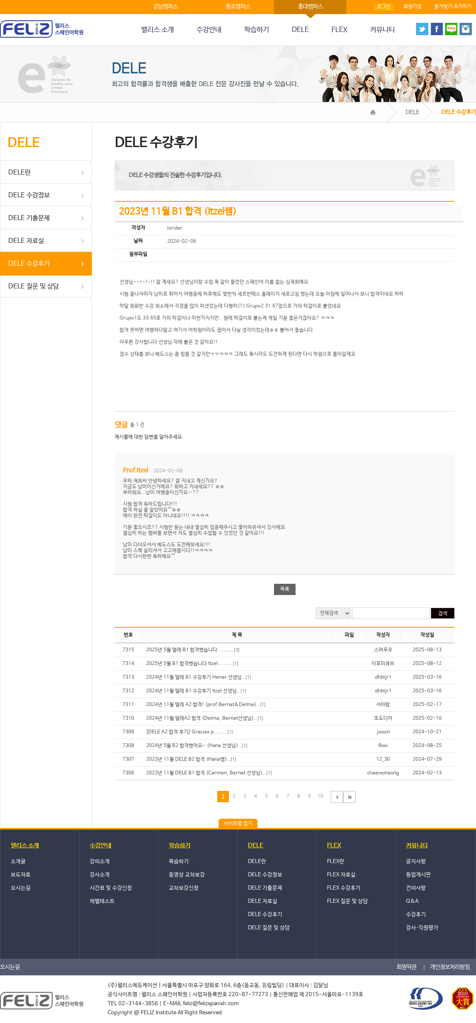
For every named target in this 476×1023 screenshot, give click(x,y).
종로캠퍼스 (238, 6)
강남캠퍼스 (165, 6)
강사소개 (100, 875)
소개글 (18, 862)
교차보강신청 (184, 888)
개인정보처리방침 (450, 967)
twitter (422, 29)
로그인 (384, 7)
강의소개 (100, 862)
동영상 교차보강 (187, 875)
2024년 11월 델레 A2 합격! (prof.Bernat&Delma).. (206, 705)
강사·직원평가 (422, 928)
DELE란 (19, 173)
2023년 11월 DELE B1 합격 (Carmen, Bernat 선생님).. (209, 773)
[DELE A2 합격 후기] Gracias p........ (189, 732)
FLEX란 (335, 862)
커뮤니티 (382, 30)
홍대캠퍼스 (310, 6)
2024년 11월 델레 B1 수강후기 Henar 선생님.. (199, 677)
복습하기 (179, 862)
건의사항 (416, 888)
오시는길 (21, 888)
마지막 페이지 (349, 797)
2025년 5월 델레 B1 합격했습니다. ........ (193, 650)
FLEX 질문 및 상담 (347, 901)
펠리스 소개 (157, 30)
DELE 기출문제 (29, 218)
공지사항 (416, 862)
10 (320, 796)
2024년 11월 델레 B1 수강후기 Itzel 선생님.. (196, 691)
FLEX (339, 30)
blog (451, 29)
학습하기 (256, 30)
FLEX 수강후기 (344, 888)
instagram (465, 29)
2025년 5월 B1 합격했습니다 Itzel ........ (192, 664)
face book (436, 29)
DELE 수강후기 (29, 264)
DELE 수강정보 (29, 195)
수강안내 (209, 30)
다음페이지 (337, 797)
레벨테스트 (102, 901)
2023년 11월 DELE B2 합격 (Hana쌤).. (191, 759)
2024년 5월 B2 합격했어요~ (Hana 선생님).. (197, 746)
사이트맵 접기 (238, 824)
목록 (284, 589)
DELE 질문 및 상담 (33, 286)
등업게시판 (418, 875)
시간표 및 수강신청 (111, 888)
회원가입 (413, 7)
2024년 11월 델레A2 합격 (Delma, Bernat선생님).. (205, 718)
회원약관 (406, 967)
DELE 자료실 (26, 241)
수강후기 (416, 915)
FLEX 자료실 (341, 875)
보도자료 (21, 875)
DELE (300, 30)
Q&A (412, 901)
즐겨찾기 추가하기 (453, 7)
